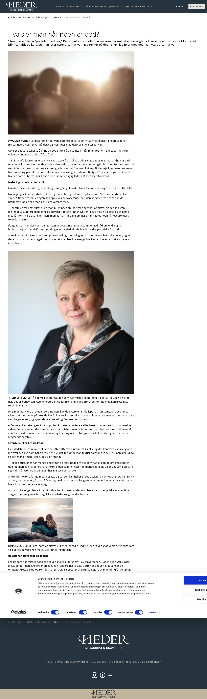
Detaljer (152, 693)
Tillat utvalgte (183, 671)
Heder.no (181, 6)
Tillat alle (183, 661)
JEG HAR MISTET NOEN (67, 6)
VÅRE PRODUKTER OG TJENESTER (102, 6)
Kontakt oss (196, 6)
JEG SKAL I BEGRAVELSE (137, 6)
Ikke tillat (183, 680)
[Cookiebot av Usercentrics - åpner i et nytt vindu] (18, 693)
